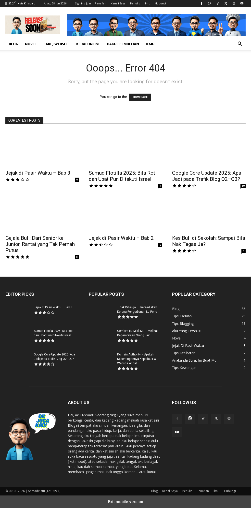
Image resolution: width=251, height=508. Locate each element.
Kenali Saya (118, 3)
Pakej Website (56, 44)
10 (243, 185)
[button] (240, 44)
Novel (31, 44)
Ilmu (147, 3)
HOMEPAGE (140, 97)
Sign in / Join (83, 3)
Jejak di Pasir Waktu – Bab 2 (121, 238)
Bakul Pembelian (123, 44)
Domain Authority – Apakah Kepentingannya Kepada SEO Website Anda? (136, 359)
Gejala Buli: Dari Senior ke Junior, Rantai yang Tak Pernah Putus (40, 244)
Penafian (100, 3)
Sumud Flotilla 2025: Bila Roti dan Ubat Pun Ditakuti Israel (123, 176)
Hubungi (160, 3)
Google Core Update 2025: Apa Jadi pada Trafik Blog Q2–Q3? (206, 176)
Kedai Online (88, 44)
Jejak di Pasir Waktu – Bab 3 (37, 173)
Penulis (135, 3)
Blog (13, 44)
